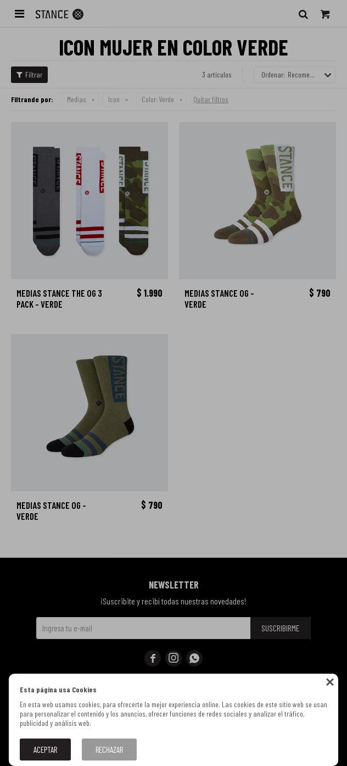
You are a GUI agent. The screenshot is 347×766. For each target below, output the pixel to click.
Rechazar (109, 749)
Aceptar (45, 749)
